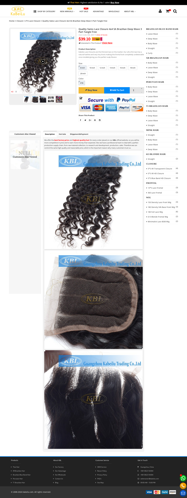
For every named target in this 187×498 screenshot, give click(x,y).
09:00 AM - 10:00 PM (146, 482)
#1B (81, 83)
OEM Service (100, 467)
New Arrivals (67, 11)
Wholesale (114, 11)
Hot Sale (83, 11)
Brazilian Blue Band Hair (21, 475)
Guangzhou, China (146, 467)
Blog (55, 482)
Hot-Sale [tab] (62, 134)
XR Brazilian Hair (18, 471)
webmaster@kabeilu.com (148, 479)
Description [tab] (50, 134)
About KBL (130, 11)
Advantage (98, 11)
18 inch (132, 68)
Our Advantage (59, 471)
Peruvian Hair (17, 479)
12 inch (102, 68)
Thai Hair (15, 467)
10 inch (92, 68)
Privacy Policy (101, 475)
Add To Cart (117, 90)
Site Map (99, 482)
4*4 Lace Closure (32, 21)
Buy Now (115, 2)
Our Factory (58, 467)
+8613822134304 (145, 471)
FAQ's (98, 479)
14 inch (112, 68)
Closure (19, 21)
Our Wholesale (59, 475)
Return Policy (101, 471)
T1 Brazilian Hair (18, 482)
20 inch (83, 73)
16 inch (122, 68)
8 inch (82, 68)
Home (11, 21)
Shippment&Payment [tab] (79, 134)
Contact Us (58, 479)
